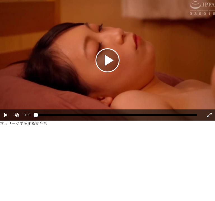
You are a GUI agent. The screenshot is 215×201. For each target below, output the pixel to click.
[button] (16, 115)
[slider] (116, 116)
